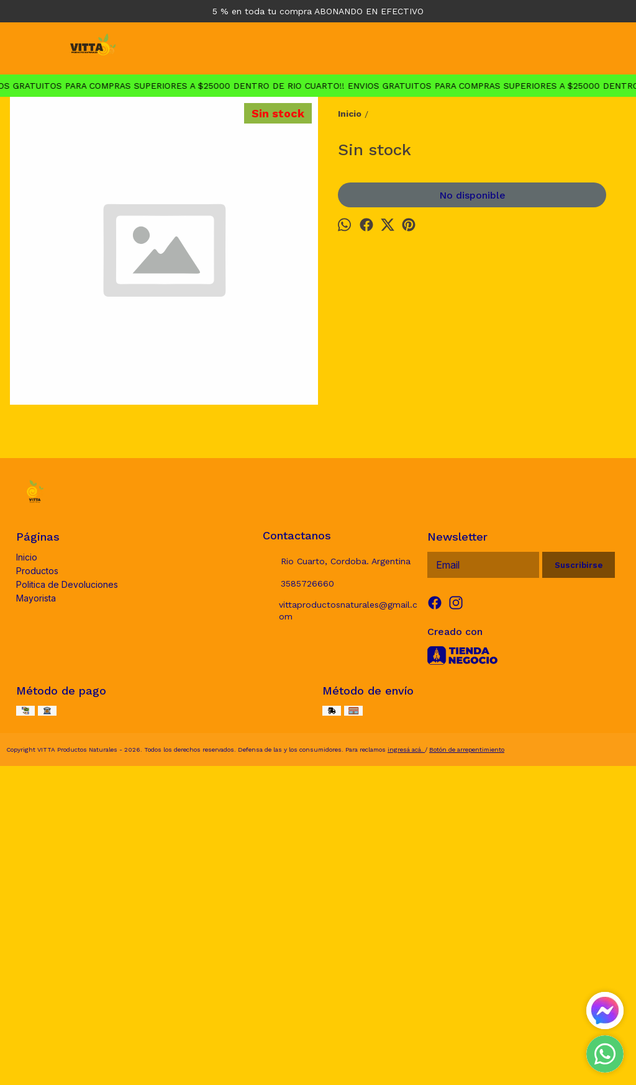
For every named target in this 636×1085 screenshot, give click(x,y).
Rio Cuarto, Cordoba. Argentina (337, 869)
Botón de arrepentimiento (466, 1057)
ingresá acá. (406, 1057)
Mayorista (36, 906)
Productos (37, 878)
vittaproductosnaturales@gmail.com (340, 918)
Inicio (26, 865)
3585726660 (298, 892)
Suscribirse (578, 873)
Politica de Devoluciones (67, 892)
